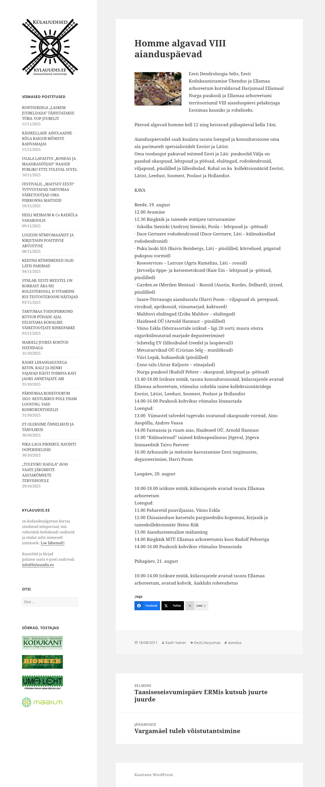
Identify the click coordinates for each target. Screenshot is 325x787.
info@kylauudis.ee (38, 564)
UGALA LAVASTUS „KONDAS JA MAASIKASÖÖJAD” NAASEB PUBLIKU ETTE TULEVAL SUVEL (49, 164)
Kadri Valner (175, 642)
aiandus (235, 642)
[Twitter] (172, 605)
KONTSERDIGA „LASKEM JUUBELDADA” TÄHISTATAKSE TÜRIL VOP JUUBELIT (48, 113)
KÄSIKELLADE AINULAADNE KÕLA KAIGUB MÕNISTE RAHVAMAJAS (47, 138)
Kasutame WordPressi (153, 774)
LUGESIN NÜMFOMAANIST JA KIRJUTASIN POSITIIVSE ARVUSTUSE (48, 240)
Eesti (198, 642)
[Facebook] (147, 605)
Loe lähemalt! (53, 542)
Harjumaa (211, 642)
